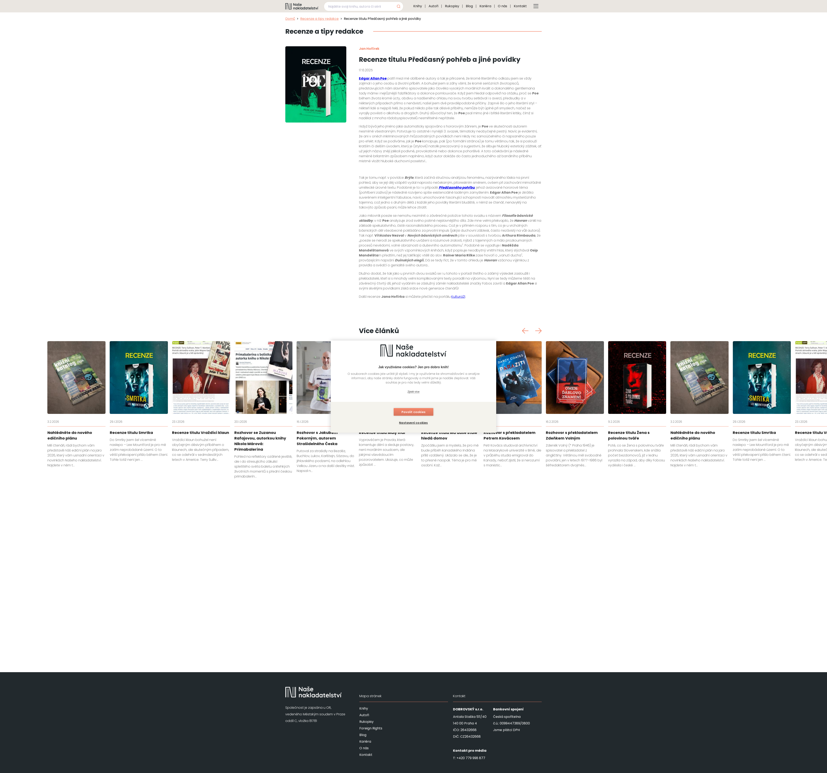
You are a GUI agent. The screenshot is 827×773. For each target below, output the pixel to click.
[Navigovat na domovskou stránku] (301, 6)
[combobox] (363, 6)
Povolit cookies (413, 412)
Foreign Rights (370, 728)
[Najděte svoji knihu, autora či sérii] (358, 6)
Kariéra (485, 6)
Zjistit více (413, 391)
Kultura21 (458, 454)
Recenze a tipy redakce (319, 18)
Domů (290, 18)
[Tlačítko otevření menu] (536, 6)
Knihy (417, 6)
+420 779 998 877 (471, 758)
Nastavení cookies (413, 423)
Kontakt (520, 6)
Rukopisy (452, 6)
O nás (502, 6)
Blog (469, 6)
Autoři (433, 6)
